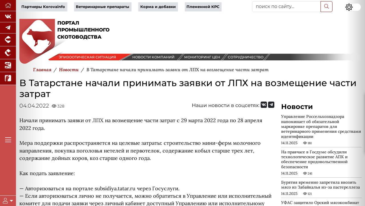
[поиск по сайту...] (286, 6)
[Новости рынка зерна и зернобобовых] (8, 78)
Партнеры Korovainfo (43, 7)
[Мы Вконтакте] (8, 16)
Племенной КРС (202, 7)
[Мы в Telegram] (8, 27)
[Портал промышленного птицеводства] (8, 52)
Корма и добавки (158, 7)
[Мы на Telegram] (271, 105)
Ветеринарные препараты (102, 7)
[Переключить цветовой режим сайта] (353, 7)
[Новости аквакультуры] (8, 65)
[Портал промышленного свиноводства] (8, 39)
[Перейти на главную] (8, 5)
